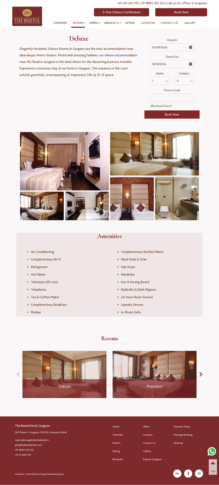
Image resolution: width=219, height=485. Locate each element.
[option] (64, 374)
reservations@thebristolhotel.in (32, 440)
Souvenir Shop (182, 426)
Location (148, 23)
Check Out (172, 57)
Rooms (78, 23)
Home (116, 426)
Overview (60, 23)
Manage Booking (183, 434)
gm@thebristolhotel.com (28, 444)
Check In (172, 40)
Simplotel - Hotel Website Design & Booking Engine (39, 474)
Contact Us (169, 23)
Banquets (111, 23)
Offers (130, 23)
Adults (160, 73)
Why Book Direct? (161, 106)
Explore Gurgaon (152, 459)
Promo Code (172, 90)
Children (184, 73)
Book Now (179, 12)
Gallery (190, 23)
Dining (93, 23)
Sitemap (178, 442)
